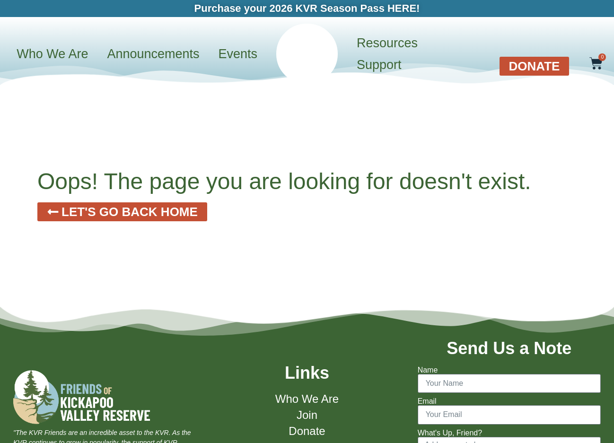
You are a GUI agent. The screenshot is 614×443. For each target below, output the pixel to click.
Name (428, 370)
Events (238, 54)
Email (427, 401)
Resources (387, 43)
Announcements (153, 54)
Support (379, 65)
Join (307, 414)
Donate (307, 431)
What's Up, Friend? (450, 433)
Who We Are (52, 54)
